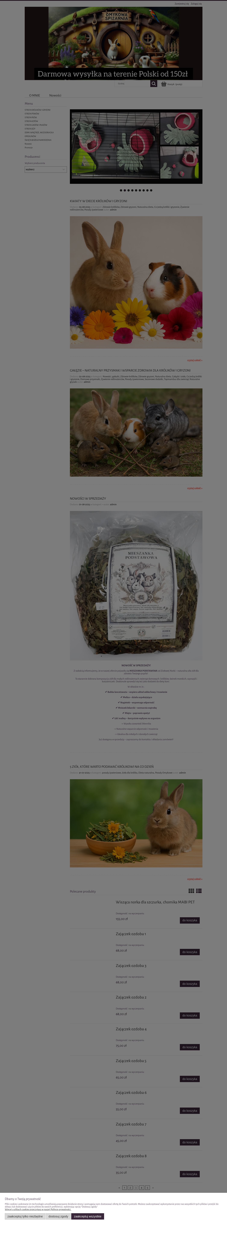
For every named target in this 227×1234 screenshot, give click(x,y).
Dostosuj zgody (58, 1216)
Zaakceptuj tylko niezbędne (25, 1216)
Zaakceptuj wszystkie (87, 1216)
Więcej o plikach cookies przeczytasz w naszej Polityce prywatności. (38, 1209)
